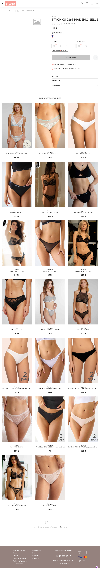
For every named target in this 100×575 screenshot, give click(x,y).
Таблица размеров (19, 565)
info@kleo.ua (64, 570)
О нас (15, 560)
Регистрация (36, 557)
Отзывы (15, 562)
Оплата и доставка (19, 557)
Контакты (35, 565)
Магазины (35, 562)
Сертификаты (18, 571)
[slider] (57, 24)
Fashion (54, 16)
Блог (33, 560)
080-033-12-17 (64, 563)
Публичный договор (20, 568)
